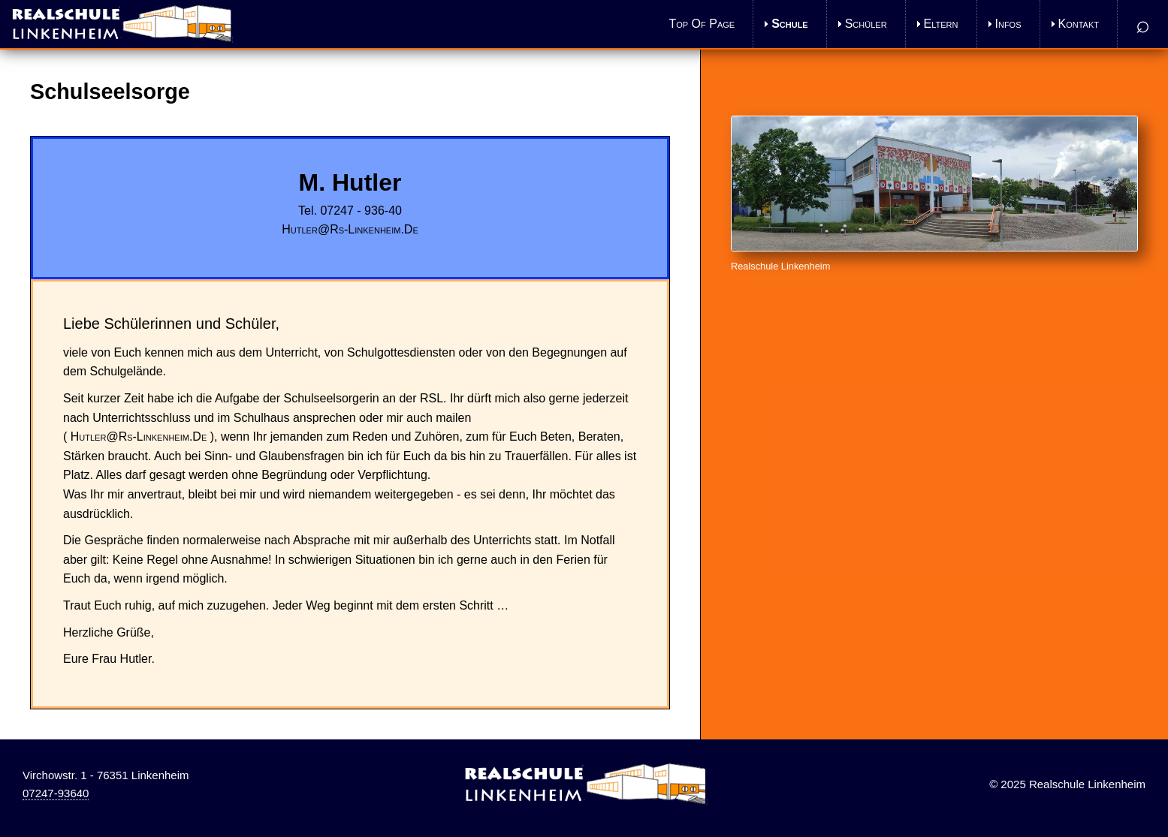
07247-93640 (56, 793)
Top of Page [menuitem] (702, 23)
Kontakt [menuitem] (1078, 23)
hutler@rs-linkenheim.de (350, 229)
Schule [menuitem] (789, 23)
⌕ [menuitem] (1143, 24)
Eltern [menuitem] (941, 23)
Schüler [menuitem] (866, 23)
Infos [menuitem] (1008, 23)
